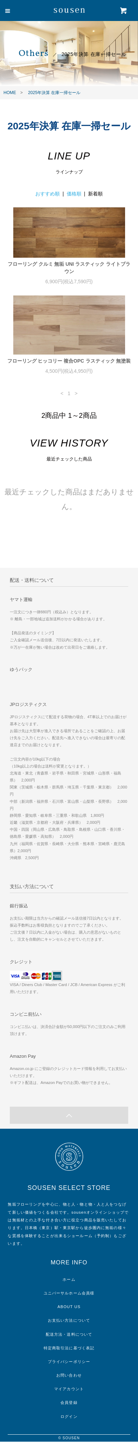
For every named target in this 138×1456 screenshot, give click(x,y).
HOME (9, 92)
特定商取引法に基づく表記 (69, 1348)
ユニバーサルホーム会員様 (69, 1293)
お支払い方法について (69, 1320)
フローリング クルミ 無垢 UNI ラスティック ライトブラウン (69, 267)
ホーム (69, 1279)
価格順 (74, 194)
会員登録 (68, 1402)
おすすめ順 (47, 194)
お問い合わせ (69, 1375)
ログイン (68, 1416)
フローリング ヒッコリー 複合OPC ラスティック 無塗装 (69, 361)
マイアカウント (69, 1389)
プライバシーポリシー (69, 1361)
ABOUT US (69, 1307)
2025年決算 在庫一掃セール (54, 92)
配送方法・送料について (69, 1334)
